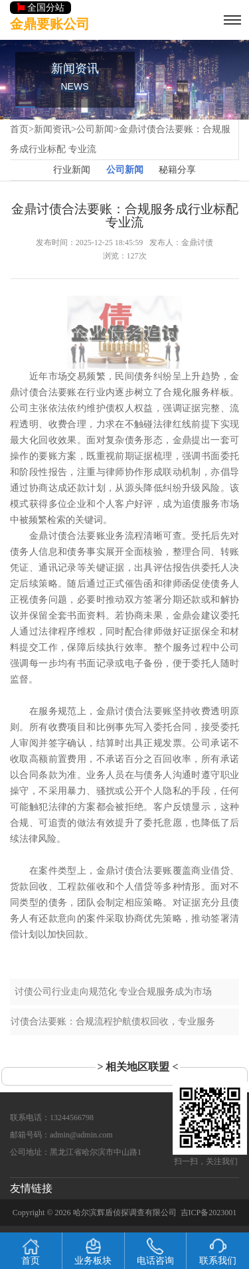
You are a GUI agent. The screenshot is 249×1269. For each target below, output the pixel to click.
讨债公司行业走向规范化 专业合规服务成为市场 (113, 992)
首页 (19, 129)
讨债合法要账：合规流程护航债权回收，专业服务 (113, 1021)
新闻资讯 (52, 129)
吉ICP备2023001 (209, 1212)
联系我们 (217, 1252)
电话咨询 (155, 1252)
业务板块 (93, 1252)
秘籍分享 (177, 170)
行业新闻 (71, 170)
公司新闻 (95, 129)
